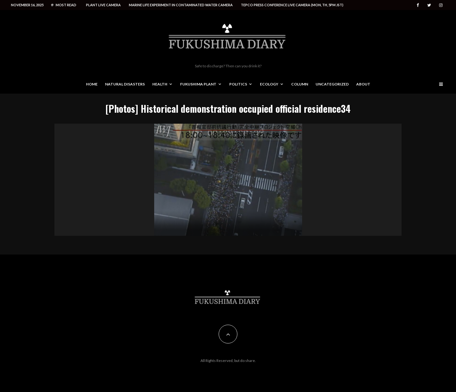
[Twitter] (429, 5)
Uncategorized (332, 84)
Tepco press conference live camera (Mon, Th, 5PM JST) (292, 5)
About (363, 84)
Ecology (269, 84)
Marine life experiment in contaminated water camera (181, 5)
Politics (238, 84)
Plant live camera (103, 5)
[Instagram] (441, 5)
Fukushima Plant (198, 84)
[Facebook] (418, 5)
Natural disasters (125, 84)
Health (159, 84)
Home (92, 84)
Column (299, 84)
